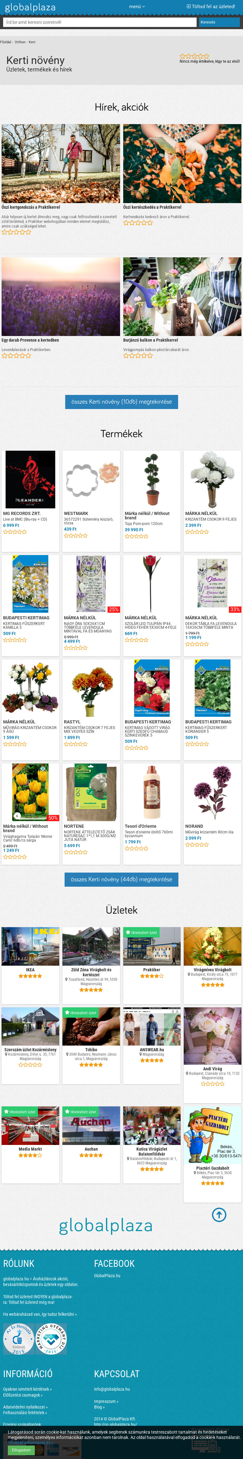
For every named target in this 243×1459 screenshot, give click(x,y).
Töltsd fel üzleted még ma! (31, 1302)
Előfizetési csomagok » (23, 1395)
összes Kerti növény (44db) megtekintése (121, 879)
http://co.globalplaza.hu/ (115, 1424)
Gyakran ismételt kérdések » (27, 1389)
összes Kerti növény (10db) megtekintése (121, 402)
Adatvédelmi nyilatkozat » (25, 1406)
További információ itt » (30, 1442)
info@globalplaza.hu (112, 1389)
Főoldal (5, 42)
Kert (32, 42)
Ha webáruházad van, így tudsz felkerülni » (40, 1314)
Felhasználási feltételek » (25, 1412)
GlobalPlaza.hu (107, 1275)
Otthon (20, 42)
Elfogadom (21, 1450)
